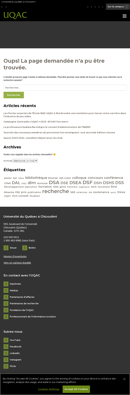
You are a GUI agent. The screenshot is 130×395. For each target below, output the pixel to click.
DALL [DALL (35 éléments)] (24, 183)
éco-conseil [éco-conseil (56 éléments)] (20, 195)
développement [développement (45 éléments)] (14, 186)
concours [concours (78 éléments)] (95, 178)
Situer (13, 247)
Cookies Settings (48, 389)
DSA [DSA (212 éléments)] (54, 182)
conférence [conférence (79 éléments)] (113, 178)
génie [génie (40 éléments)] (62, 187)
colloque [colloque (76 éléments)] (79, 178)
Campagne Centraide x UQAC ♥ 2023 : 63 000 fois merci (36, 121)
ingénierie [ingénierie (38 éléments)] (84, 187)
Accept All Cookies (76, 389)
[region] (65, 384)
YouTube (15, 340)
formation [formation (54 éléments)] (45, 186)
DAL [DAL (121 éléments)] (16, 182)
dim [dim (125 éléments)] (32, 182)
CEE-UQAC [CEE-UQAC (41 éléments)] (65, 178)
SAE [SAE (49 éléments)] (72, 192)
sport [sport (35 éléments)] (113, 192)
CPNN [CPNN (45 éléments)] (7, 183)
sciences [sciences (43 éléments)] (81, 192)
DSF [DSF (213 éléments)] (87, 182)
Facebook (15, 346)
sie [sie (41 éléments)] (90, 192)
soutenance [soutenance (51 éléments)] (101, 192)
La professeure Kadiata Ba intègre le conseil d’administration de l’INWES (47, 127)
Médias (14, 290)
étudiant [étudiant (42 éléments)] (35, 196)
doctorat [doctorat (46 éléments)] (42, 183)
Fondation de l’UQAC (22, 310)
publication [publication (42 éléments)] (34, 192)
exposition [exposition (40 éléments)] (31, 187)
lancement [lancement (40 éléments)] (104, 187)
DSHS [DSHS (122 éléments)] (108, 182)
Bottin (32, 247)
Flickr (13, 366)
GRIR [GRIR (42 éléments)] (55, 187)
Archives (8, 160)
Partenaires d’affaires (22, 297)
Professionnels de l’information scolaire (33, 316)
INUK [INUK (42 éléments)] (94, 187)
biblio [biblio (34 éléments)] (21, 178)
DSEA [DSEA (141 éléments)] (75, 182)
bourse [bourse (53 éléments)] (53, 178)
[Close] (124, 379)
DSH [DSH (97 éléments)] (98, 183)
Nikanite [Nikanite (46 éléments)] (9, 192)
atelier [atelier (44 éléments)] (8, 178)
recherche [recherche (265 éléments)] (55, 191)
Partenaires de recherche (24, 303)
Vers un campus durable (17, 262)
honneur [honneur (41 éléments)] (72, 187)
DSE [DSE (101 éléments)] (64, 183)
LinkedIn (15, 353)
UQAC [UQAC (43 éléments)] (7, 196)
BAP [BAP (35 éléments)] (15, 178)
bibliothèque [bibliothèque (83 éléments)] (36, 178)
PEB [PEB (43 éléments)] (17, 192)
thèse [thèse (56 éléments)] (121, 192)
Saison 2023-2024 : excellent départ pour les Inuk (33, 138)
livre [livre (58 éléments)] (114, 186)
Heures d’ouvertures (15, 256)
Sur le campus (118, 7)
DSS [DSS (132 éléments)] (119, 182)
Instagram (15, 360)
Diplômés (15, 284)
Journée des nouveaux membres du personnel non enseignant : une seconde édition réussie (59, 132)
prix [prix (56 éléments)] (23, 192)
